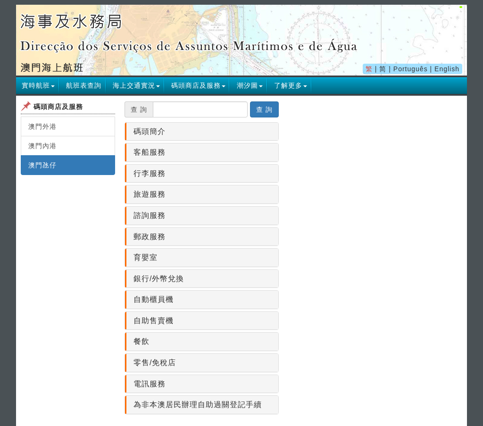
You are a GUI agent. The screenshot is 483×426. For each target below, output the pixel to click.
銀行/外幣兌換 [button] (158, 279)
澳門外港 (42, 126)
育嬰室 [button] (145, 257)
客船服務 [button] (149, 152)
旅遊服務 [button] (149, 194)
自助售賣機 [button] (153, 321)
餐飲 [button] (141, 341)
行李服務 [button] (149, 173)
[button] (38, 85)
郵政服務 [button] (149, 237)
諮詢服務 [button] (149, 215)
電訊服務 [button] (149, 384)
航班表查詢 (83, 85)
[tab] (201, 132)
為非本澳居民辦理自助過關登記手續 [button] (197, 405)
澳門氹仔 (42, 165)
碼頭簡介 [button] (149, 131)
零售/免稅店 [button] (154, 363)
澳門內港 (42, 146)
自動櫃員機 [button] (153, 299)
